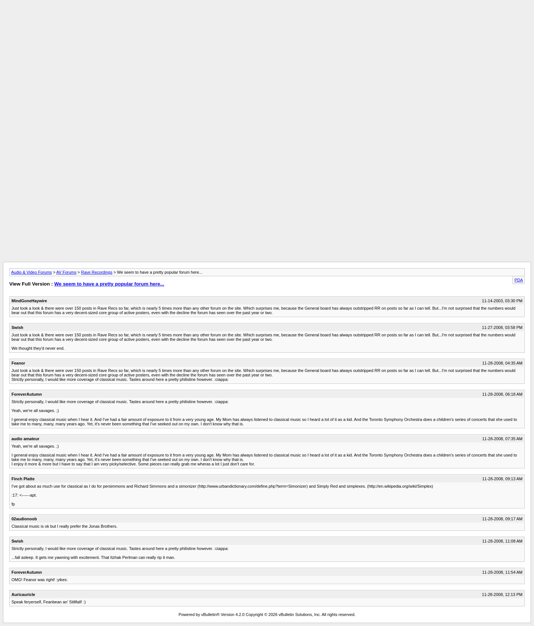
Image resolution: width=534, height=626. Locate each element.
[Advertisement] (267, 19)
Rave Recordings (96, 272)
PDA (518, 280)
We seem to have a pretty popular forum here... (109, 284)
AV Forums (66, 272)
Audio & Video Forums (31, 272)
